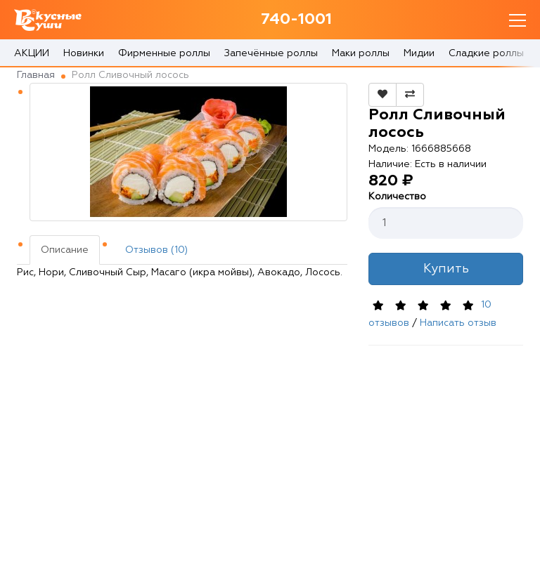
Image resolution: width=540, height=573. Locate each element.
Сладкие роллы (486, 53)
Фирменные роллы (164, 53)
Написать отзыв (458, 323)
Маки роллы (361, 53)
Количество (397, 197)
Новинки (83, 53)
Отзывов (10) (156, 250)
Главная (36, 75)
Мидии (419, 53)
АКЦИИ (31, 53)
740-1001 (296, 19)
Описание (65, 250)
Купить (446, 269)
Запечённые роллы (271, 53)
